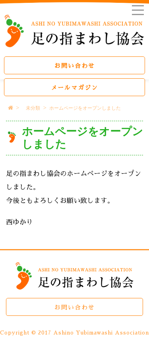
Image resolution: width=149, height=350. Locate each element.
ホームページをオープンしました (85, 108)
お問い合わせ (74, 66)
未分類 (33, 108)
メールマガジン (74, 88)
